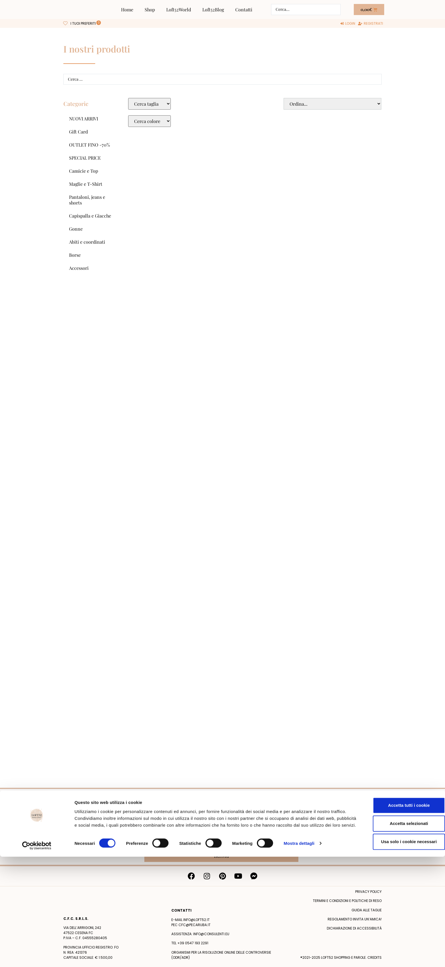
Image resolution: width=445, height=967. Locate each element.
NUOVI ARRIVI (83, 119)
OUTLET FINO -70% (89, 145)
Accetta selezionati (397, 929)
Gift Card (78, 132)
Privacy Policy (280, 844)
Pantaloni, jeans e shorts (87, 200)
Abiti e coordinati (87, 242)
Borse (75, 255)
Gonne (76, 229)
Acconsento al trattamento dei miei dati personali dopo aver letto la (220, 844)
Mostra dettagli (299, 955)
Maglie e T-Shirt (85, 184)
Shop (150, 9)
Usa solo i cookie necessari (397, 947)
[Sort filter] (332, 104)
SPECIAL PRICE (85, 158)
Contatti (243, 9)
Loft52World (178, 9)
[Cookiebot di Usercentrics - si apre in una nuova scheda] (37, 956)
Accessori (79, 268)
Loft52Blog (213, 9)
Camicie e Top (83, 171)
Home (127, 9)
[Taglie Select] (149, 104)
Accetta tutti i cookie (398, 910)
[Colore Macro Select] (149, 121)
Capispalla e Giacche (90, 216)
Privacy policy (368, 891)
